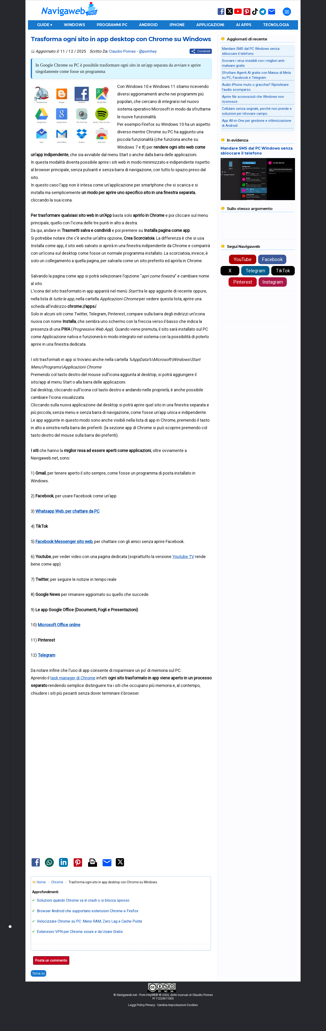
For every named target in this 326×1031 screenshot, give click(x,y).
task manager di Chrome (72, 677)
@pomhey (148, 51)
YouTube (243, 259)
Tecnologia (276, 25)
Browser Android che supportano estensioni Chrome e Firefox (87, 911)
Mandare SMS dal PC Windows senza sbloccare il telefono (257, 150)
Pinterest (242, 282)
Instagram (272, 282)
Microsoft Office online (59, 624)
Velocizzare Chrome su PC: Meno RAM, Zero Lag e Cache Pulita (89, 921)
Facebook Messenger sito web (64, 541)
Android (148, 25)
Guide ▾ (44, 25)
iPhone (177, 25)
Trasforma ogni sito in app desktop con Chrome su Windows (121, 39)
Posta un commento (51, 960)
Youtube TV (183, 556)
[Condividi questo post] (201, 51)
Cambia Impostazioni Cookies (177, 1005)
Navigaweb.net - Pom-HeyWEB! (137, 995)
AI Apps (243, 25)
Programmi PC (112, 25)
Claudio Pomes (122, 51)
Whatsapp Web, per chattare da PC (67, 511)
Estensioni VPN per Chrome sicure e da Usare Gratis (80, 931)
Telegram (46, 655)
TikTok (283, 271)
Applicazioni (210, 25)
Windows (74, 25)
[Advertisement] (121, 744)
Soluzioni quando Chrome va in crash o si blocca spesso (83, 900)
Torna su (38, 973)
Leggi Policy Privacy (141, 1005)
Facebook (272, 259)
